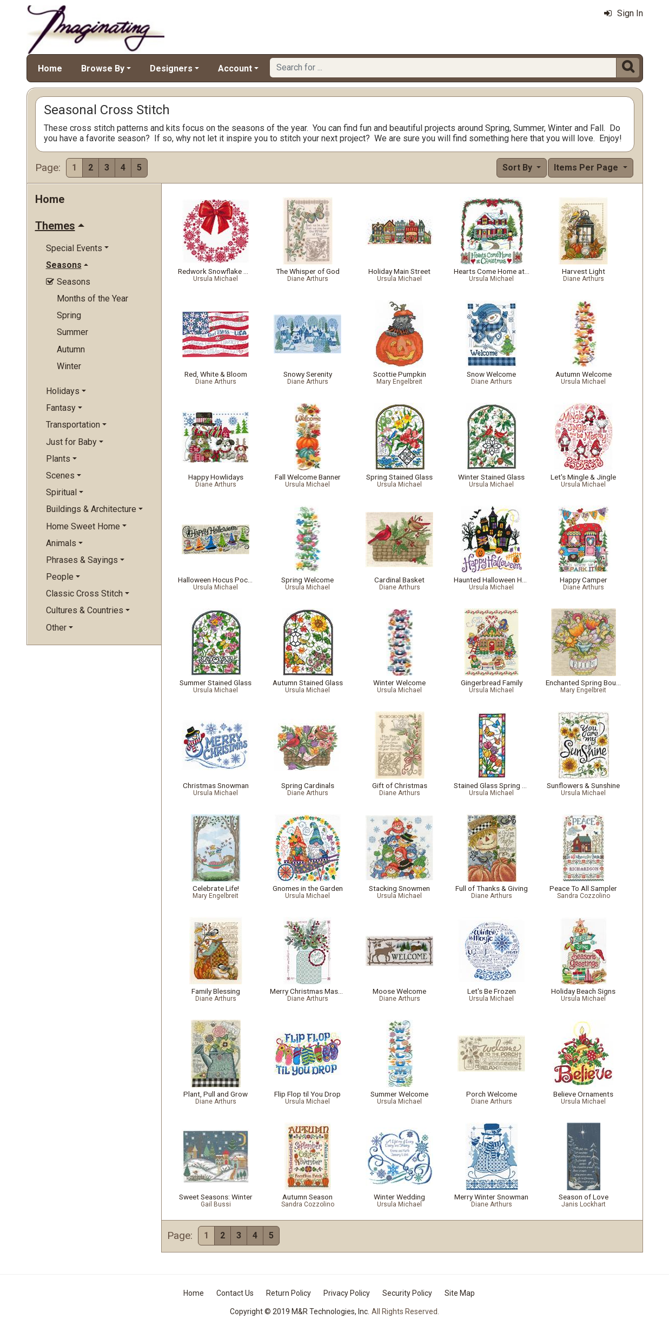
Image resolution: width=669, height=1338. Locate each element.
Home (50, 68)
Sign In (623, 13)
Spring (69, 315)
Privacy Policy (346, 1293)
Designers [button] (171, 68)
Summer (72, 332)
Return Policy (288, 1293)
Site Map (460, 1293)
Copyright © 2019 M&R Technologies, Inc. (299, 1311)
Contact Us (235, 1293)
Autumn (71, 349)
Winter (69, 366)
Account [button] (235, 68)
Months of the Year (92, 298)
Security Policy (407, 1293)
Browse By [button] (102, 68)
